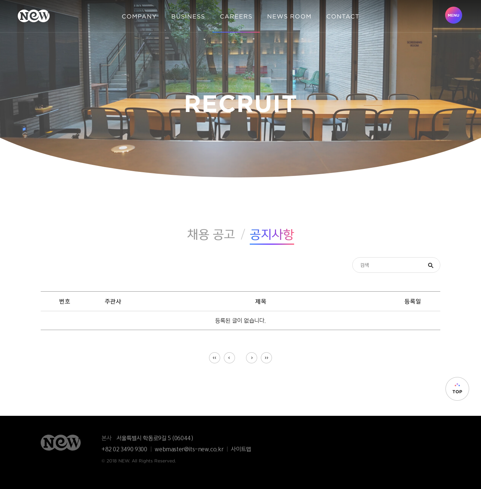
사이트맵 (241, 449)
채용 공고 (211, 234)
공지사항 (272, 234)
